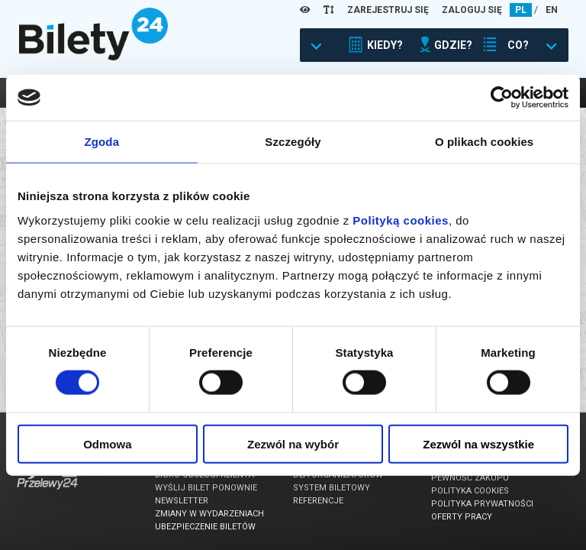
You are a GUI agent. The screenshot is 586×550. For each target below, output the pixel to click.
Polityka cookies (470, 491)
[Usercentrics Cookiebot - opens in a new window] (501, 97)
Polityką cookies (401, 219)
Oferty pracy (461, 517)
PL (520, 10)
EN (552, 10)
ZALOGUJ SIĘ (472, 10)
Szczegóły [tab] (292, 141)
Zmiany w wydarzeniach (209, 514)
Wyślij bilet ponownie (206, 488)
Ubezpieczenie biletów (205, 527)
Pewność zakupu (470, 478)
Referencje (318, 501)
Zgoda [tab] (102, 141)
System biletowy (331, 488)
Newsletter (181, 501)
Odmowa (107, 443)
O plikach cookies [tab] (484, 141)
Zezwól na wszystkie (478, 443)
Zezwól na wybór (293, 443)
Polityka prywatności (482, 504)
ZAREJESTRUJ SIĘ (388, 10)
